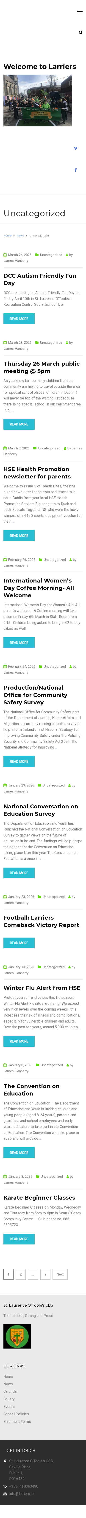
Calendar (10, 1391)
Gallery (9, 1399)
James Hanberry (15, 261)
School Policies (16, 1414)
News (8, 1384)
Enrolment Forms (17, 1421)
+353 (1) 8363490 (24, 1486)
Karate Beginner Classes (39, 1197)
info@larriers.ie (21, 1494)
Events (9, 1406)
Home (8, 1376)
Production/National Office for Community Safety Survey (35, 695)
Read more (19, 319)
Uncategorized (51, 255)
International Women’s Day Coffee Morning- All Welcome (38, 588)
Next (60, 1274)
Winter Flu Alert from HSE (41, 988)
